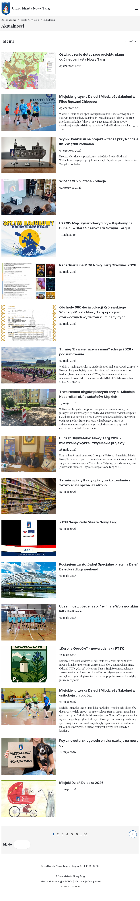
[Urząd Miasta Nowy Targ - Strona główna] (25, 8)
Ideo (77, 886)
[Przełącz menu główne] (136, 8)
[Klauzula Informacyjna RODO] (56, 881)
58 (85, 834)
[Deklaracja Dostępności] (88, 881)
